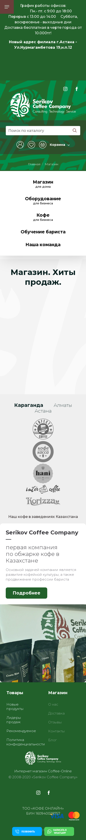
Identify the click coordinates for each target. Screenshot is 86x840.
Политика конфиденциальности (25, 742)
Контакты (56, 731)
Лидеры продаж (13, 719)
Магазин (51, 164)
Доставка (56, 713)
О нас (53, 704)
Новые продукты (14, 706)
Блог (52, 740)
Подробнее (26, 593)
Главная (34, 164)
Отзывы (55, 722)
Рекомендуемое (21, 731)
